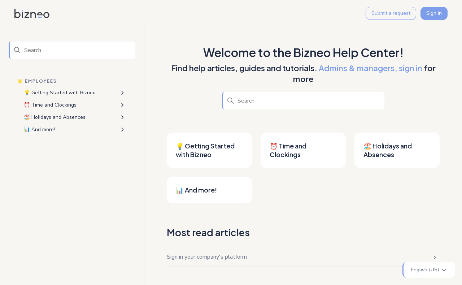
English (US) (429, 270)
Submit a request (390, 13)
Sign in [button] (434, 13)
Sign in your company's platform (207, 257)
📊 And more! (39, 129)
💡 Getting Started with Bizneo (60, 92)
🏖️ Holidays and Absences (55, 117)
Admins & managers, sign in (370, 68)
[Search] (72, 50)
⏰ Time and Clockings (50, 105)
